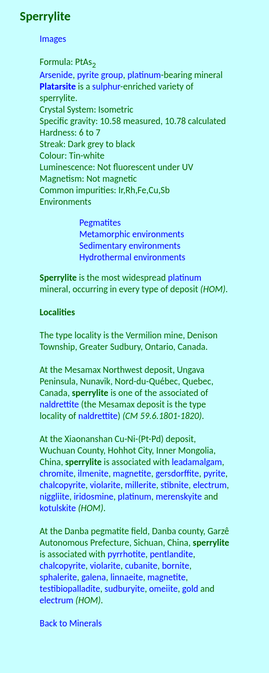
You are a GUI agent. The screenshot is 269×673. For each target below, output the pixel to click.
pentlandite (171, 554)
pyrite (214, 473)
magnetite (132, 473)
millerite (140, 485)
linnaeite (126, 577)
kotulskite (58, 508)
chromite (56, 473)
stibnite (174, 485)
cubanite (141, 565)
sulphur (106, 86)
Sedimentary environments (129, 245)
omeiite (163, 588)
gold (190, 588)
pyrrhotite (126, 554)
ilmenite (93, 473)
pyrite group (100, 75)
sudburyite (124, 588)
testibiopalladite (70, 588)
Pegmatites (100, 222)
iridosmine (94, 496)
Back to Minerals (71, 623)
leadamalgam (196, 462)
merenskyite (179, 496)
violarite (105, 485)
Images (53, 39)
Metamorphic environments (131, 234)
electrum (210, 485)
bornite (175, 565)
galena (93, 577)
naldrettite (59, 404)
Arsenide (56, 75)
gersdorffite (177, 473)
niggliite (55, 496)
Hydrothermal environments (132, 257)
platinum (144, 75)
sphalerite (58, 577)
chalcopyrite (62, 485)
